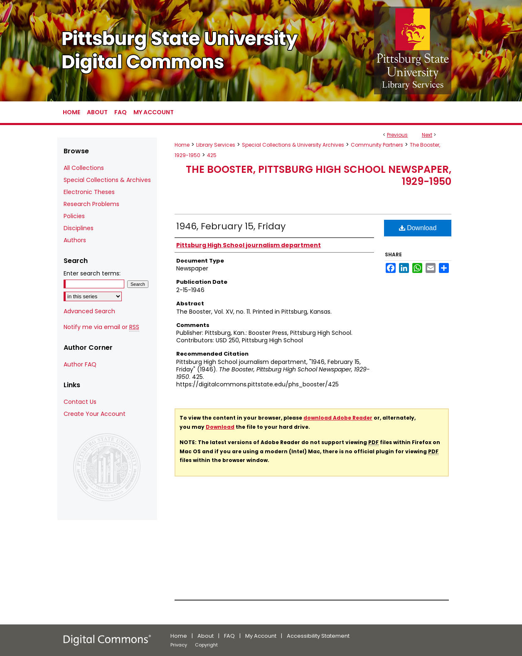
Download (418, 227)
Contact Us (80, 402)
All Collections (84, 168)
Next (427, 134)
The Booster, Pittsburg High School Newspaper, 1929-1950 (318, 175)
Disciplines (79, 228)
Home (182, 144)
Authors (75, 240)
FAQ (229, 636)
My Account (260, 636)
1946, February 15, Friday (231, 226)
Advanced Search (89, 311)
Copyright (206, 644)
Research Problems (91, 204)
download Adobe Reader (337, 417)
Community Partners (377, 144)
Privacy (178, 644)
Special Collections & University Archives (293, 144)
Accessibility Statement (318, 636)
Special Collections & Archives (107, 180)
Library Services (215, 144)
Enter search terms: (92, 273)
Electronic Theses (89, 192)
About (205, 636)
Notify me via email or (101, 327)
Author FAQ (80, 364)
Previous (397, 134)
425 (212, 155)
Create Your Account (95, 414)
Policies (74, 216)
